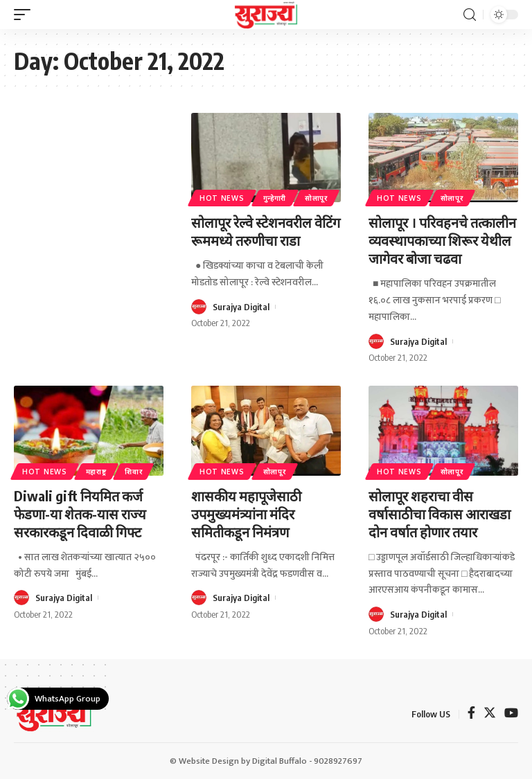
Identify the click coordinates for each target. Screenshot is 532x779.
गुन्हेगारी (275, 198)
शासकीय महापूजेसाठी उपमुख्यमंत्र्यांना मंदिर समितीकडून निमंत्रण (246, 513)
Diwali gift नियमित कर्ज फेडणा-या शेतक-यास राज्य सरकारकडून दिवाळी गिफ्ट (80, 513)
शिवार (133, 471)
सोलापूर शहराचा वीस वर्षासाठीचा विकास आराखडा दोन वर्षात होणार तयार (440, 513)
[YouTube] (511, 714)
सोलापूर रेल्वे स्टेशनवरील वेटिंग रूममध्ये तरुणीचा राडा (265, 231)
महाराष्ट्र (96, 471)
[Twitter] (490, 714)
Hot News (222, 198)
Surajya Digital (241, 306)
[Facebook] (471, 714)
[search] (469, 15)
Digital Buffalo (279, 761)
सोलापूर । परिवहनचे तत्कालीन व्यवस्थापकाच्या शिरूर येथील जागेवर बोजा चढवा (442, 240)
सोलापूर (316, 198)
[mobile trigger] (25, 14)
